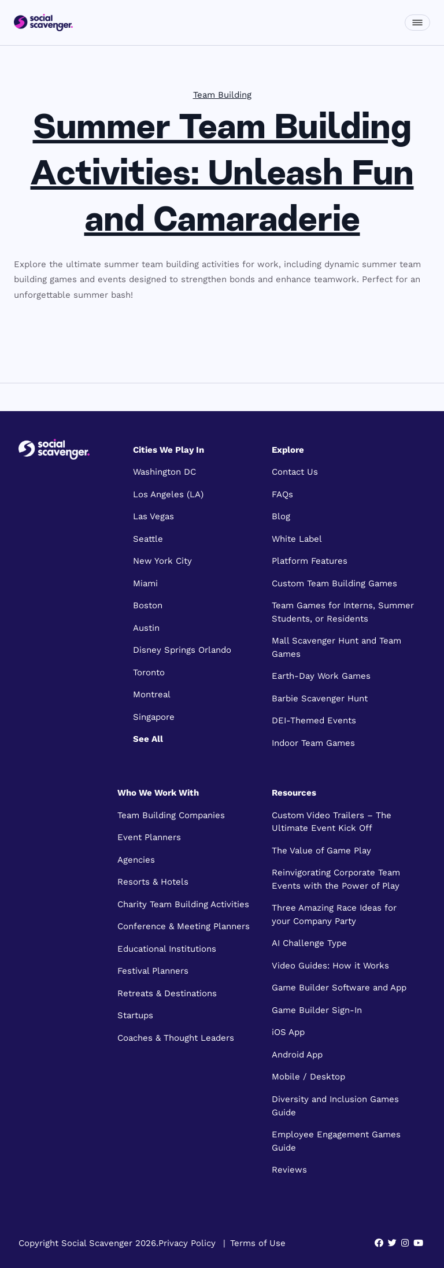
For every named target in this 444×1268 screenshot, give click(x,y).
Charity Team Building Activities (183, 904)
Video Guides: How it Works (330, 965)
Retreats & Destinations (167, 993)
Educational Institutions (166, 949)
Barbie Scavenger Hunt (320, 698)
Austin (146, 628)
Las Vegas (153, 516)
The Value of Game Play (321, 850)
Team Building (222, 95)
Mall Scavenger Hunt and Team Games (336, 647)
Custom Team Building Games (334, 583)
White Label (297, 539)
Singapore (154, 717)
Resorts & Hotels (152, 882)
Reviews (289, 1170)
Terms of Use (258, 1243)
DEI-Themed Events (314, 720)
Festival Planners (152, 971)
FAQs (282, 494)
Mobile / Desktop (308, 1076)
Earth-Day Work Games (321, 676)
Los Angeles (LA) (168, 494)
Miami (145, 583)
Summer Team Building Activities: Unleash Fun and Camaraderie (222, 175)
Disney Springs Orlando (182, 650)
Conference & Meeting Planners (183, 926)
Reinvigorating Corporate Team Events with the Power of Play (336, 879)
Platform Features (309, 561)
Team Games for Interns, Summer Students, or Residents (343, 612)
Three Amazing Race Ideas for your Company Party (334, 914)
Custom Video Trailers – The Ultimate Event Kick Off (331, 822)
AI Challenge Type (309, 943)
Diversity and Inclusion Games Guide (335, 1106)
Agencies (136, 860)
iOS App (288, 1032)
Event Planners (149, 837)
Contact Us (295, 472)
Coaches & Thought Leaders (175, 1038)
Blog (281, 516)
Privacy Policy (187, 1243)
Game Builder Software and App (339, 987)
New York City (162, 561)
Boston (147, 605)
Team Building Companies (171, 815)
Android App (297, 1054)
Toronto (149, 672)
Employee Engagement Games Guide (336, 1141)
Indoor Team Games (313, 743)
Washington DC (164, 472)
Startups (135, 1015)
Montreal (152, 694)
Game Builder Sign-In (317, 1010)
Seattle (148, 539)
